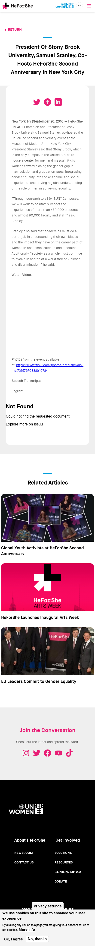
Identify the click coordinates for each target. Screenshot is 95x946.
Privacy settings (47, 906)
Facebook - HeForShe (47, 753)
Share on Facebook (47, 102)
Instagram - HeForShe (26, 753)
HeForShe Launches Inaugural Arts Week (40, 617)
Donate (61, 881)
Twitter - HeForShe (36, 753)
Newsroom (23, 853)
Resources (64, 862)
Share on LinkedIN (58, 102)
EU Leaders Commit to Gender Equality (38, 681)
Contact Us (24, 862)
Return (15, 29)
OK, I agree (13, 939)
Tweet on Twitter (37, 102)
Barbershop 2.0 (68, 872)
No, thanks (37, 939)
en (79, 5)
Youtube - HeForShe (58, 753)
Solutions (63, 853)
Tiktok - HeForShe (69, 753)
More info (27, 929)
